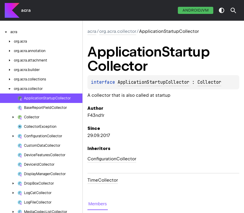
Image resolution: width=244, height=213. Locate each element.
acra (26, 10)
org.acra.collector (117, 31)
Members (97, 203)
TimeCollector (102, 180)
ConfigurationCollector (111, 159)
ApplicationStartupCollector (153, 82)
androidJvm (196, 10)
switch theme (221, 10)
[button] (233, 10)
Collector (209, 82)
